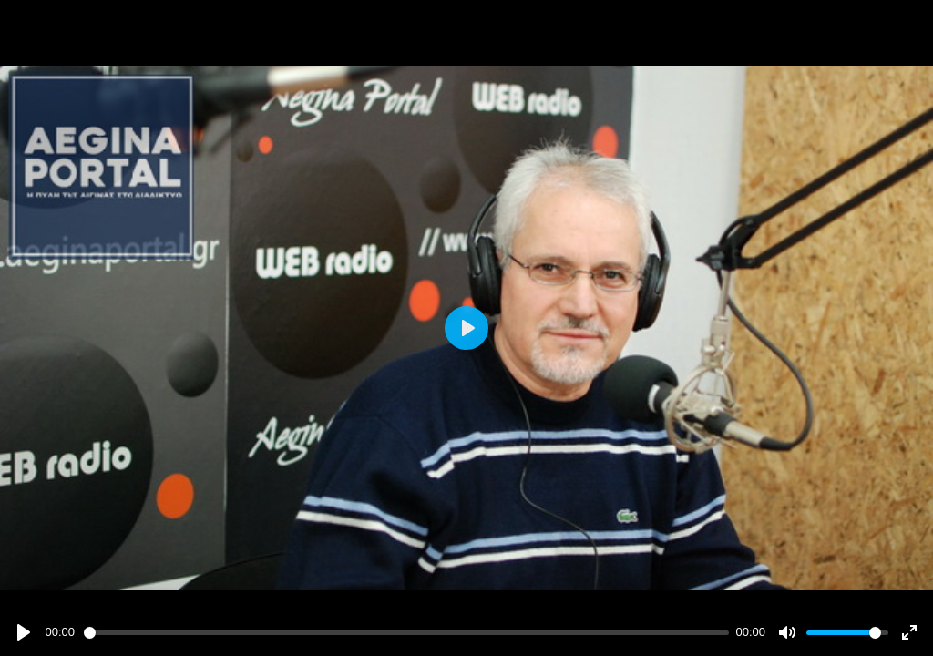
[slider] (406, 632)
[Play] (23, 632)
